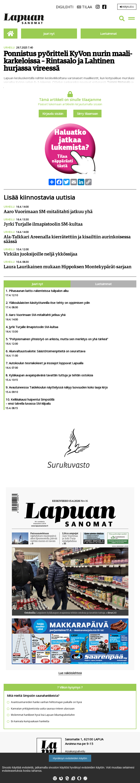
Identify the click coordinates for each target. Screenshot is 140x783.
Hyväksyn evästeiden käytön (70, 758)
